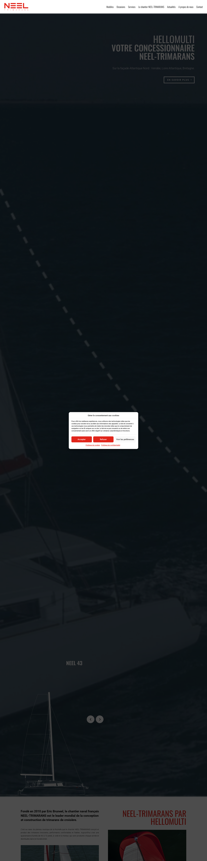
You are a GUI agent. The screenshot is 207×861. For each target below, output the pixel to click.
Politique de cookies (93, 445)
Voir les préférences (125, 439)
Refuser (103, 439)
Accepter (82, 439)
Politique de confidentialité (110, 445)
